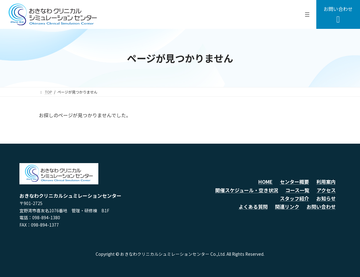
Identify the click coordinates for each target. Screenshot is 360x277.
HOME (265, 181)
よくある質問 (253, 206)
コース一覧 (297, 190)
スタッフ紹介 (294, 198)
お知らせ (326, 198)
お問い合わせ (321, 206)
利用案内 (326, 181)
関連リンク (287, 206)
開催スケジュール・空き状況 (246, 190)
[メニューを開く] (307, 14)
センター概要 (294, 181)
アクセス (326, 190)
